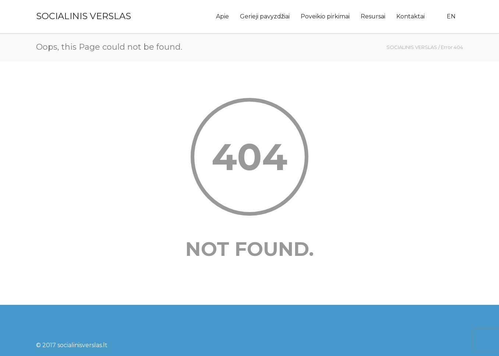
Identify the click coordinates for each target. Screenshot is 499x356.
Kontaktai (410, 16)
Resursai (373, 16)
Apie (222, 16)
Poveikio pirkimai (325, 16)
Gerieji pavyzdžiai (265, 16)
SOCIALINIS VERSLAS (83, 16)
